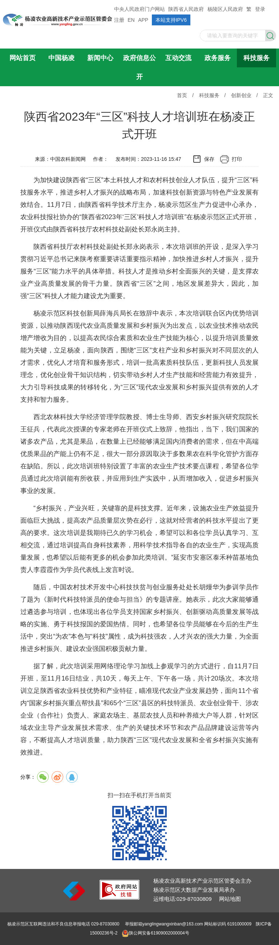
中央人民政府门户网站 (139, 9)
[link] (120, 898)
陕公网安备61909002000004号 (159, 933)
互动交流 (178, 58)
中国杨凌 (61, 58)
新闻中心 (100, 58)
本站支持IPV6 (171, 20)
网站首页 (22, 58)
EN (131, 20)
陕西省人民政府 (186, 9)
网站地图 (230, 899)
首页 (182, 95)
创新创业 (241, 95)
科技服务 (256, 58)
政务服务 (218, 58)
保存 (209, 159)
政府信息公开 (139, 67)
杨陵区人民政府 (225, 9)
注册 (119, 20)
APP (143, 20)
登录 (260, 9)
